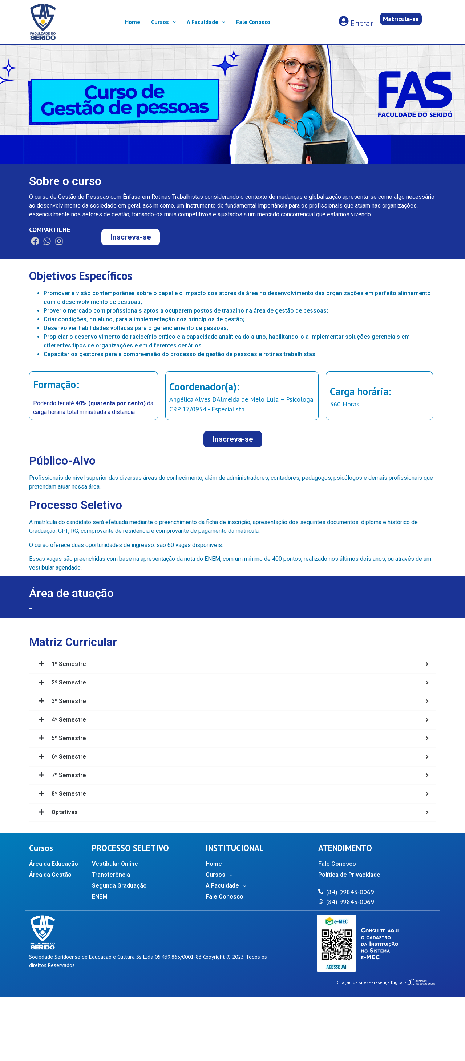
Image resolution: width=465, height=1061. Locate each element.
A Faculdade (206, 21)
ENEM (100, 896)
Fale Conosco (253, 21)
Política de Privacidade (349, 874)
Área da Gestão (50, 874)
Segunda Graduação (119, 885)
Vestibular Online (115, 863)
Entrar (361, 23)
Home (132, 21)
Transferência (111, 874)
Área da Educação (53, 863)
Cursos (163, 21)
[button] (401, 19)
